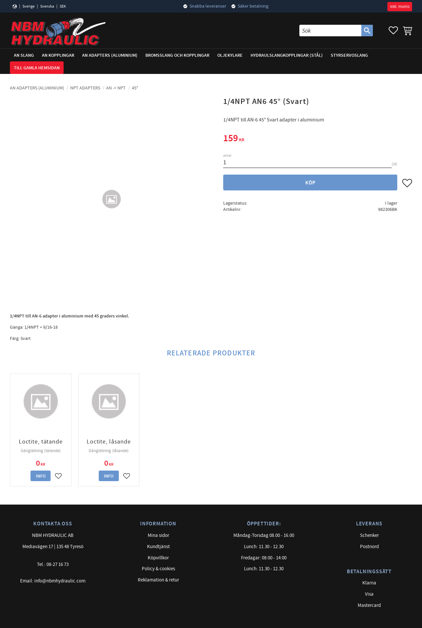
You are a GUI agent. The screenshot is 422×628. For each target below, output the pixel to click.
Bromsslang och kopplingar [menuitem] (177, 55)
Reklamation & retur (158, 580)
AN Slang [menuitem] (24, 55)
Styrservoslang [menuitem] (349, 55)
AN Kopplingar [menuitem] (58, 55)
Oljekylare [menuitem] (230, 55)
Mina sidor (158, 535)
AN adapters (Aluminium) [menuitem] (109, 55)
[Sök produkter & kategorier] (330, 30)
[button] (393, 30)
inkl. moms (399, 6)
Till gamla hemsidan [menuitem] (37, 68)
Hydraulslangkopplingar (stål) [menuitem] (287, 55)
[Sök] (367, 30)
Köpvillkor (158, 558)
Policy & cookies (158, 569)
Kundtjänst (158, 547)
